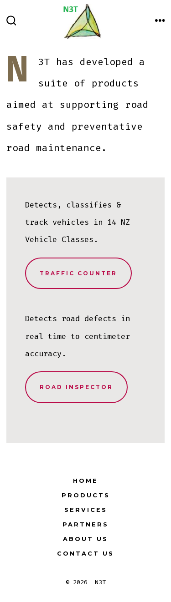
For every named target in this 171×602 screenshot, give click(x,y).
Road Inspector (76, 387)
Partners (85, 524)
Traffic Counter (78, 273)
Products (86, 495)
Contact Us (85, 553)
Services (85, 509)
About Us (85, 539)
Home (85, 480)
